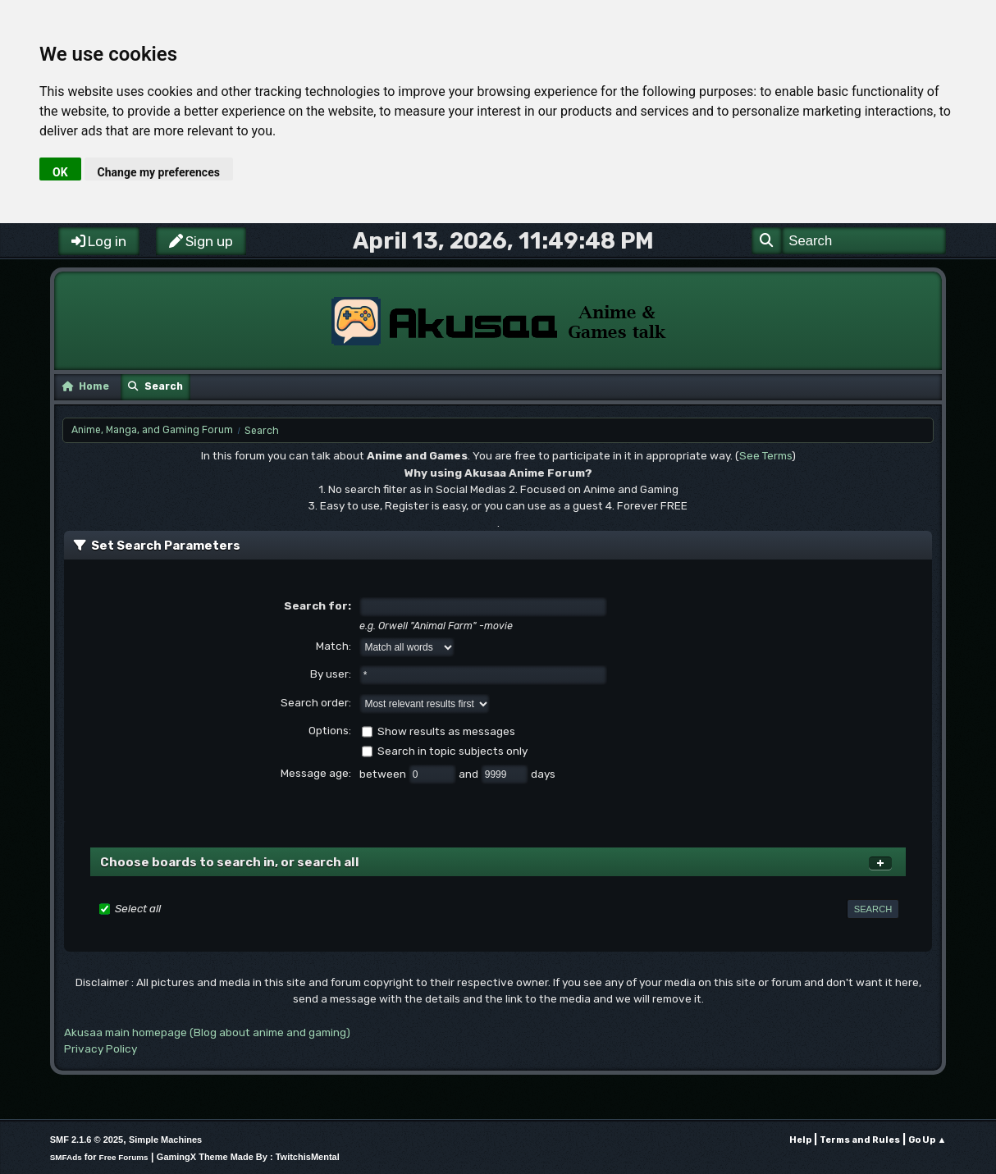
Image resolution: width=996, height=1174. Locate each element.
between (384, 773)
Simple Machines (165, 1139)
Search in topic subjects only (452, 750)
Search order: (316, 702)
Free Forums (123, 1157)
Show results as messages (446, 731)
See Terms (765, 455)
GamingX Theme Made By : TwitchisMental (248, 1157)
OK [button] (60, 172)
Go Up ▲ (927, 1140)
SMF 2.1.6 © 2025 (86, 1139)
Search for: (317, 605)
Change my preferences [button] (159, 172)
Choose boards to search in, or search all (229, 862)
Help (800, 1140)
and (470, 773)
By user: (330, 673)
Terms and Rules (860, 1140)
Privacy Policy (100, 1048)
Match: (333, 645)
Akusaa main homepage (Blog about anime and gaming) (207, 1032)
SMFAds (66, 1157)
